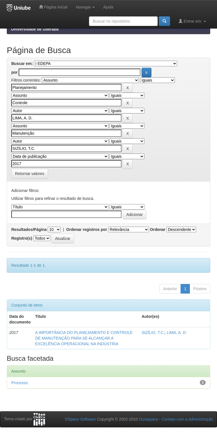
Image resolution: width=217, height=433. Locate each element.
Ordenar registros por (86, 229)
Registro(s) (21, 238)
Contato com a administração (187, 419)
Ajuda (108, 7)
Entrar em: (192, 21)
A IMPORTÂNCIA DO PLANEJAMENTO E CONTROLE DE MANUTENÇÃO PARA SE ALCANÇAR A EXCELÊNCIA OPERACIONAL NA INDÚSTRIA (84, 338)
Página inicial (53, 7)
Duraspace (148, 419)
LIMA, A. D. (177, 332)
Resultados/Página (29, 229)
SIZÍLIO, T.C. (153, 332)
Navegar (85, 7)
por (14, 72)
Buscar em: (22, 63)
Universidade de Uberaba (34, 29)
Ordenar (157, 229)
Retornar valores (29, 173)
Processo (19, 382)
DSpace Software (80, 419)
